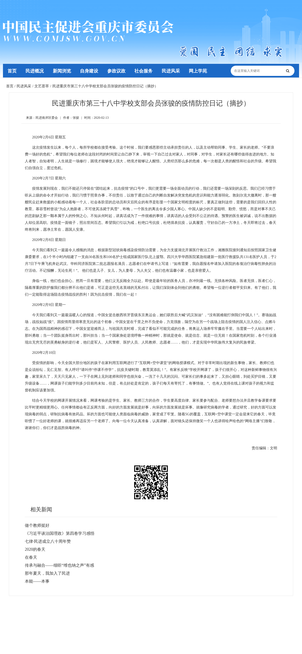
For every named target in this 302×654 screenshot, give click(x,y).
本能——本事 (37, 581)
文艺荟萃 (41, 86)
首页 (12, 70)
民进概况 (35, 70)
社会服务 (144, 70)
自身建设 (89, 70)
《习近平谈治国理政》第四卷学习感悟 (60, 533)
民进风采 (171, 70)
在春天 (31, 557)
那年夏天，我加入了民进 (47, 573)
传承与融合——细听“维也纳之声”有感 (59, 565)
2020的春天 (35, 549)
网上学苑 (198, 70)
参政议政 (116, 70)
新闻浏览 (62, 70)
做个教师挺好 (37, 525)
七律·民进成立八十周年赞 (48, 541)
